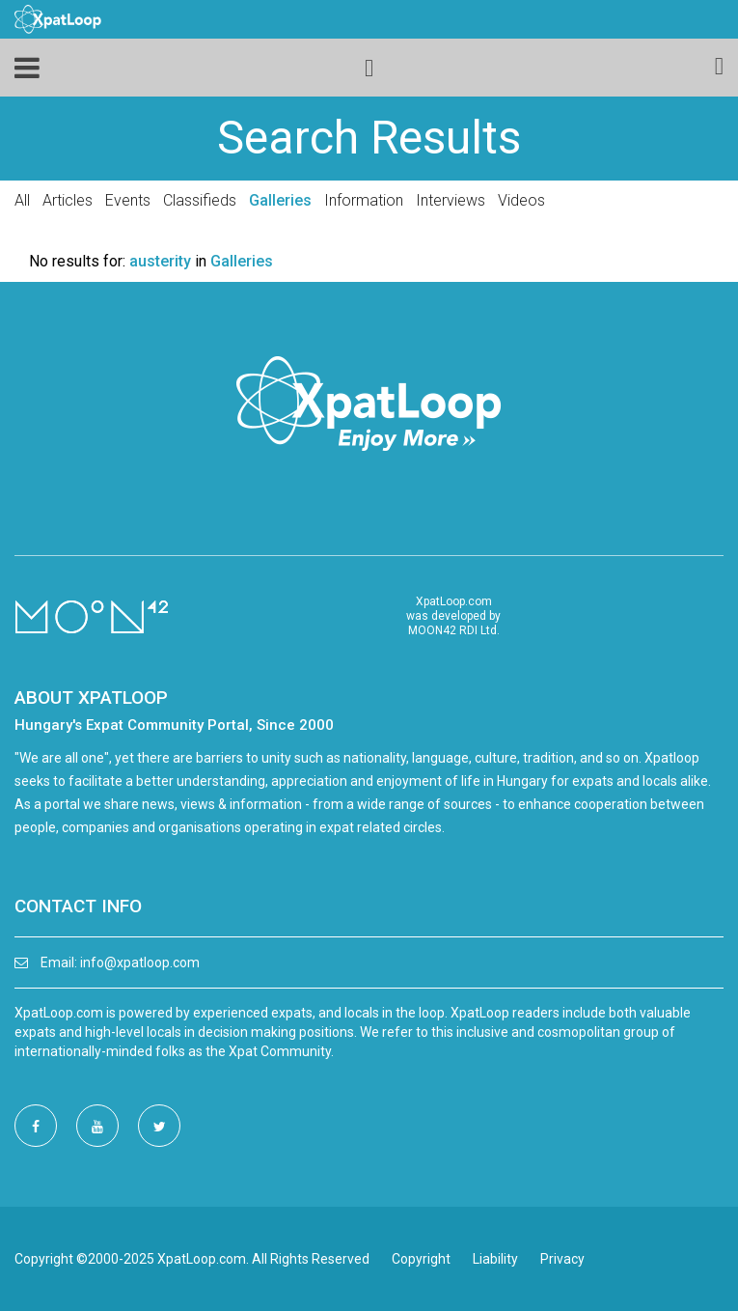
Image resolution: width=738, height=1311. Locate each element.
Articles (67, 200)
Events (127, 200)
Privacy (562, 1259)
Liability (495, 1259)
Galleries (280, 200)
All (22, 200)
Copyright (421, 1259)
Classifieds (199, 200)
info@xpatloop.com (140, 962)
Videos (521, 200)
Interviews (450, 200)
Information (363, 200)
